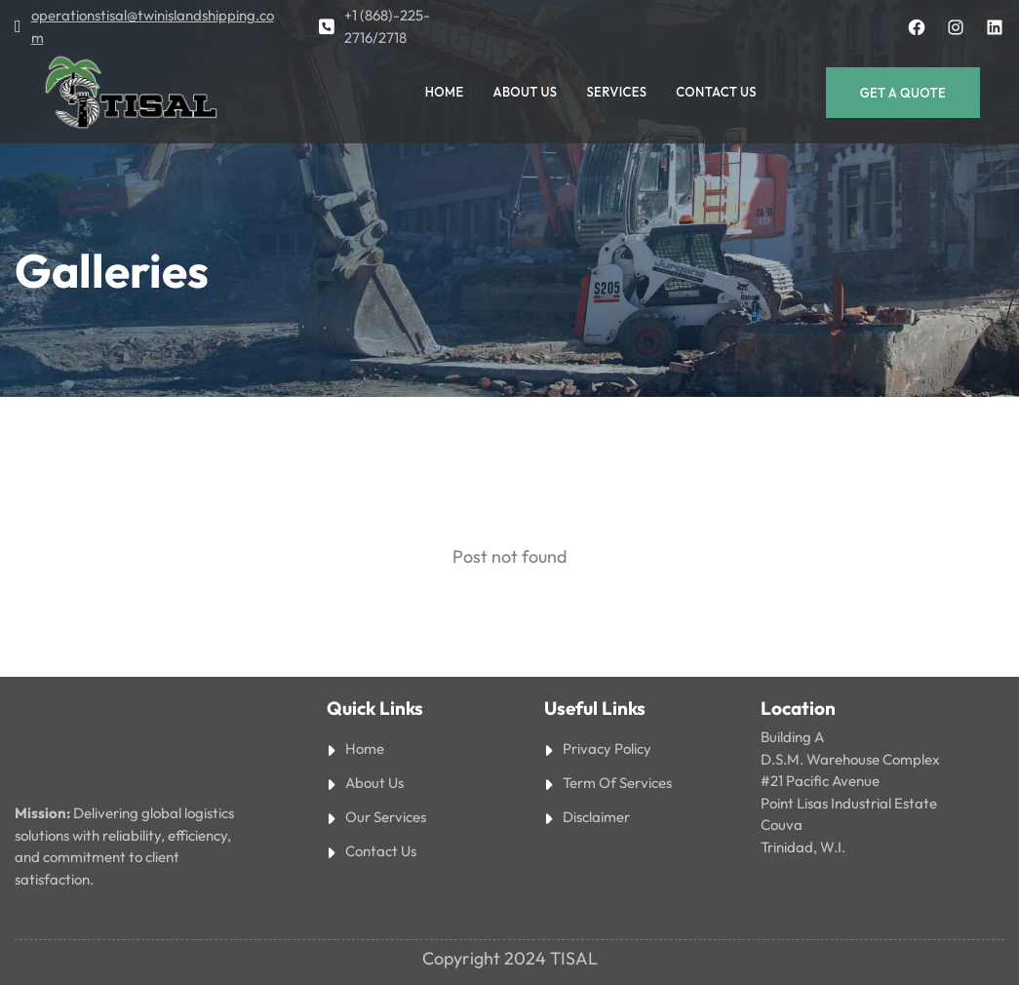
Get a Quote (903, 92)
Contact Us (380, 851)
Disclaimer (596, 817)
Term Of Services (617, 782)
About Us (374, 782)
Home (364, 748)
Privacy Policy (607, 748)
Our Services (385, 817)
